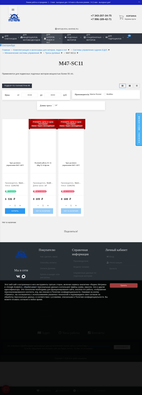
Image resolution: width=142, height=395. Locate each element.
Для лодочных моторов (73, 37)
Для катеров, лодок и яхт (52, 39)
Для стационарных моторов (93, 37)
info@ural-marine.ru (66, 29)
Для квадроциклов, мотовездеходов (31, 37)
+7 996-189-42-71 (101, 19)
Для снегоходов (10, 37)
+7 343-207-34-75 (101, 15)
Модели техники (81, 270)
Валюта (112, 271)
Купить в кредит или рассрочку (50, 279)
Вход (110, 260)
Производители (80, 264)
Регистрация (114, 266)
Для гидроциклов (114, 37)
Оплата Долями (47, 271)
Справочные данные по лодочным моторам (84, 277)
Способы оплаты (48, 266)
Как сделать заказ (49, 260)
